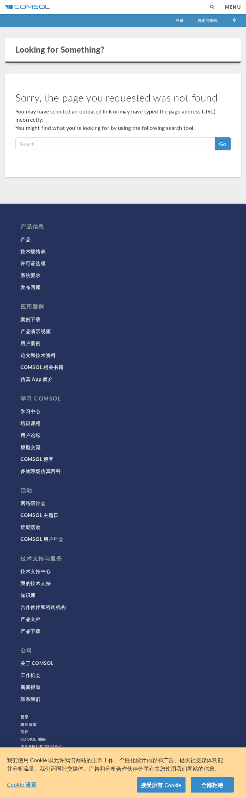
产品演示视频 (35, 331)
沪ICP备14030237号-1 (41, 746)
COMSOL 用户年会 (42, 539)
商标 (24, 731)
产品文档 (30, 619)
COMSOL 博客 (36, 459)
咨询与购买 (207, 20)
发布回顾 (30, 287)
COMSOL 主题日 (39, 515)
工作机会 (30, 675)
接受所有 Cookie (161, 786)
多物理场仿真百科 (40, 471)
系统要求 (30, 275)
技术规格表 (33, 251)
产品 (25, 239)
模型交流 (30, 447)
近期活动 (30, 527)
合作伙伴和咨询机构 (43, 607)
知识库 (28, 595)
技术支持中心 (35, 571)
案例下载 (30, 319)
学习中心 (30, 411)
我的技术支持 (35, 583)
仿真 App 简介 (36, 379)
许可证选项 (33, 263)
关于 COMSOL (36, 663)
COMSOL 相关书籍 (42, 367)
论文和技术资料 (38, 355)
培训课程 (30, 423)
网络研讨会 (33, 503)
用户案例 (30, 343)
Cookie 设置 (22, 785)
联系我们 (30, 698)
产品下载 (30, 630)
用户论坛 (30, 435)
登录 (180, 20)
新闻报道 (30, 687)
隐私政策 (28, 724)
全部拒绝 (212, 786)
